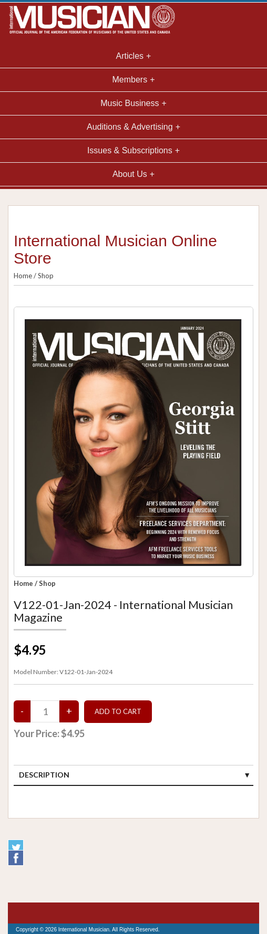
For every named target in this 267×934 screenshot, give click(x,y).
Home (23, 275)
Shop (46, 275)
